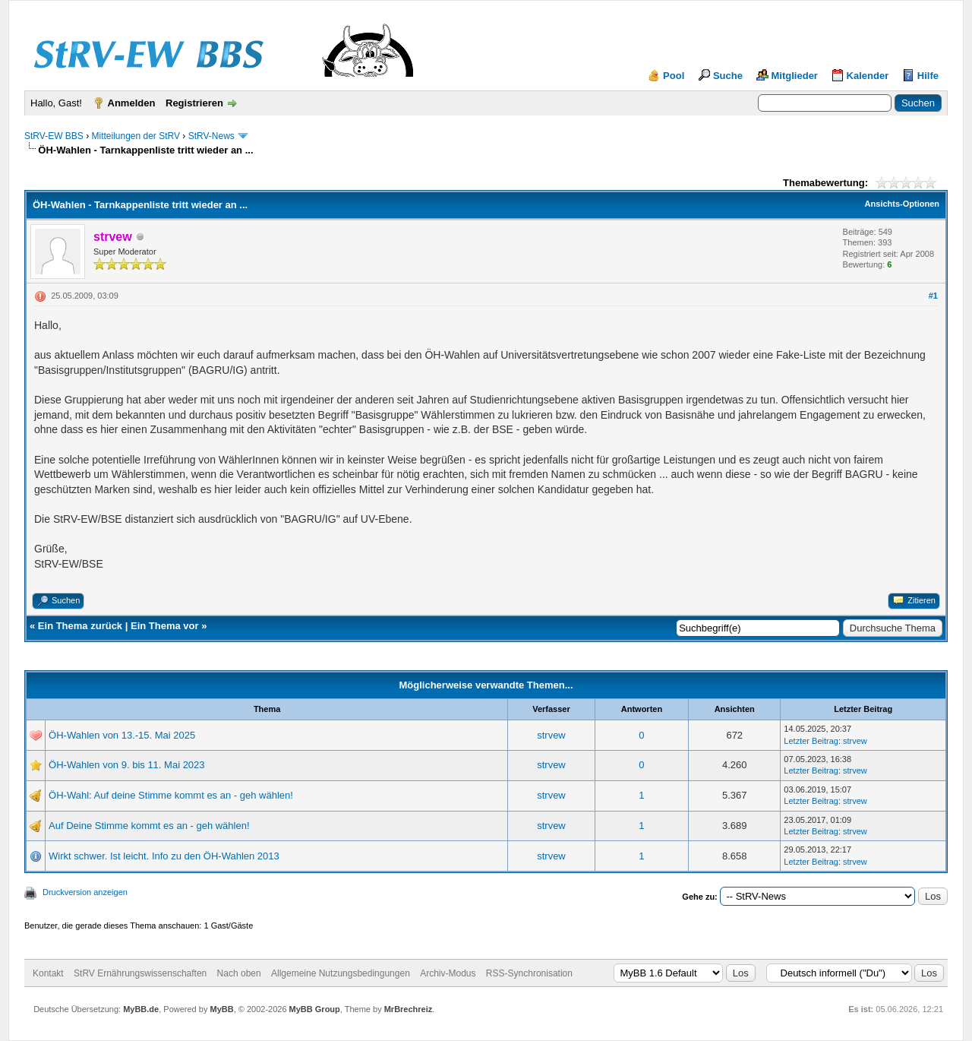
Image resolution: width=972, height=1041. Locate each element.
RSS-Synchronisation (529, 973)
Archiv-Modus (447, 973)
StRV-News (211, 136)
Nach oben (239, 973)
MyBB (221, 1009)
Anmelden (132, 103)
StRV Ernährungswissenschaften (140, 973)
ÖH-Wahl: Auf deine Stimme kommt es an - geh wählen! (171, 795)
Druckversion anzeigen (85, 892)
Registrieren (194, 103)
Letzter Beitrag (811, 740)
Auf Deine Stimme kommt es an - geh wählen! (149, 825)
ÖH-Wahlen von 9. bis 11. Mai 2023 (126, 764)
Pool (673, 75)
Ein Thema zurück (80, 625)
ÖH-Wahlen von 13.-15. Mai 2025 (122, 735)
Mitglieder (795, 75)
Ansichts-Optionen (902, 203)
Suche (728, 75)
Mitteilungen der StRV (135, 136)
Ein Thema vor (165, 625)
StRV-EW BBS (54, 136)
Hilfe (928, 75)
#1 (933, 295)
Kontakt (48, 973)
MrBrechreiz (408, 1009)
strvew (551, 735)
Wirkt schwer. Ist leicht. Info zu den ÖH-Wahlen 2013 (164, 856)
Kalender (868, 75)
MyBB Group (314, 1009)
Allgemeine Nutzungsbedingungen (340, 973)
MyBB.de (141, 1009)
